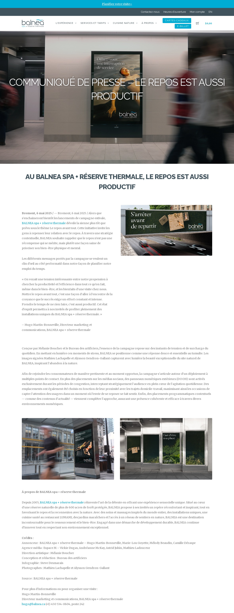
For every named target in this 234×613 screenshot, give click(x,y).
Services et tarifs (93, 23)
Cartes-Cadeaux (177, 20)
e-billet (183, 26)
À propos (148, 23)
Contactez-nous (150, 11)
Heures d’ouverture (174, 11)
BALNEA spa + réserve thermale (44, 223)
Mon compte (197, 11)
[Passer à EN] (210, 12)
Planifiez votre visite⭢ (117, 4)
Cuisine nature (123, 23)
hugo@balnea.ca (33, 604)
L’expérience (64, 23)
